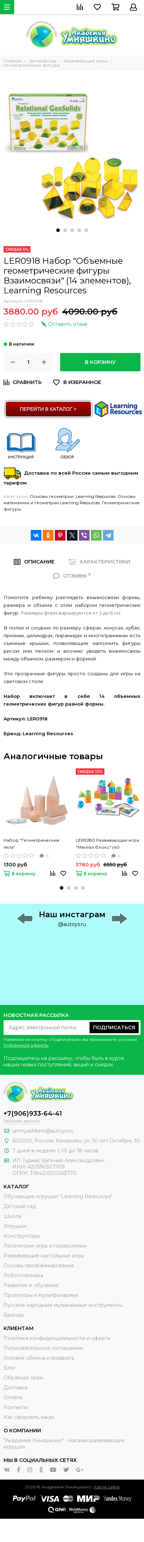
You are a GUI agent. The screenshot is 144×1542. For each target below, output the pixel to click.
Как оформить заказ (29, 1417)
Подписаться (114, 1027)
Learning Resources (95, 496)
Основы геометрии (52, 496)
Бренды (14, 1315)
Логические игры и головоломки (45, 1246)
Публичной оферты (26, 1045)
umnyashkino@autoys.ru (43, 1131)
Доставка (16, 1387)
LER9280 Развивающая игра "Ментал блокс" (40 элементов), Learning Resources (107, 844)
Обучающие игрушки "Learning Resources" (58, 1196)
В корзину (100, 362)
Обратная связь (24, 1378)
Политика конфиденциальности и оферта (57, 1338)
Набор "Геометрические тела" (31, 843)
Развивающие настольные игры (44, 1256)
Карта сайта (107, 1486)
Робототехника (23, 1275)
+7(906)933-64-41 (33, 1113)
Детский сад (20, 1206)
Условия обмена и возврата (39, 1358)
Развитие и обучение (31, 1285)
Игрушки (15, 1226)
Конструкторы (22, 1236)
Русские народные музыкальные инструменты (63, 1305)
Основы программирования (39, 1265)
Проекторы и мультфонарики (41, 1295)
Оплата (13, 1397)
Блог (10, 1368)
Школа (12, 1216)
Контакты (16, 1407)
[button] (58, 230)
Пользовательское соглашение (43, 1348)
